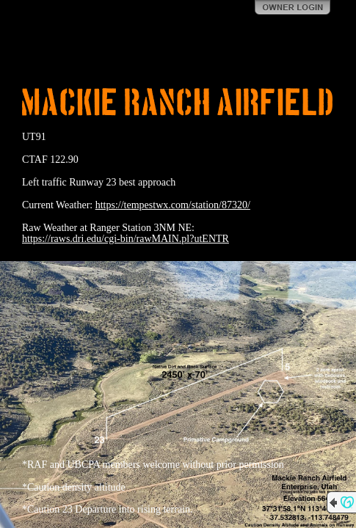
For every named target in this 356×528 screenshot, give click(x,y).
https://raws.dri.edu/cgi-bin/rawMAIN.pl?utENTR (125, 238)
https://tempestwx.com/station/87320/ (172, 204)
